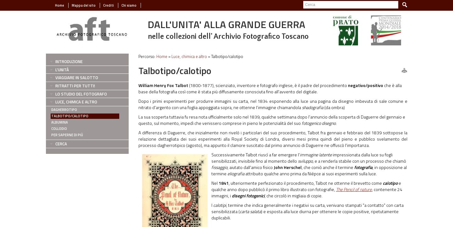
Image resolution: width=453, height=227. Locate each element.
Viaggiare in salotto (76, 77)
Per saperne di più (67, 134)
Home (59, 5)
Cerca (61, 144)
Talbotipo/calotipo (69, 116)
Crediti (108, 5)
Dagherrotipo (64, 109)
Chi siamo (129, 5)
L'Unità (62, 70)
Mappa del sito (84, 5)
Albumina (59, 122)
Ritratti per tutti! (75, 86)
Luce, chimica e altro (76, 102)
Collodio (59, 128)
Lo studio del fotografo (81, 94)
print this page (404, 71)
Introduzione (69, 61)
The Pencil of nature (354, 189)
